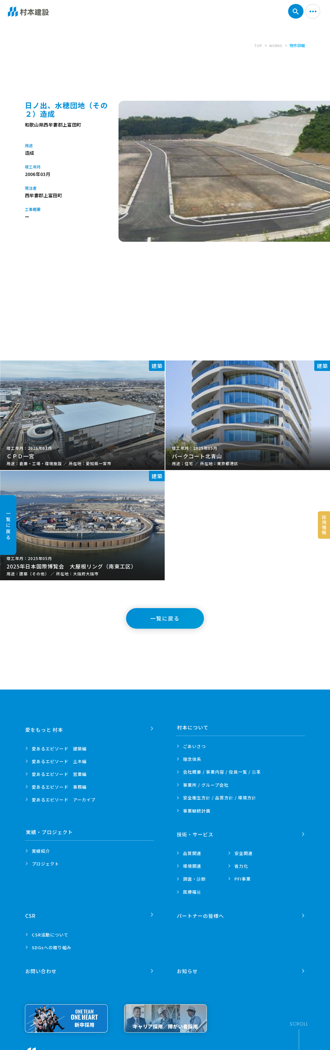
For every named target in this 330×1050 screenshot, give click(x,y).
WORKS (275, 45)
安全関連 (243, 851)
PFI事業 (242, 876)
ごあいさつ (194, 746)
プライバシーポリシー (109, 1047)
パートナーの (200, 911)
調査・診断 (194, 876)
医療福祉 (192, 889)
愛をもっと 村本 (45, 727)
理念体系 (192, 759)
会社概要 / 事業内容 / (222, 772)
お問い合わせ (41, 964)
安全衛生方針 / (219, 798)
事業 (197, 811)
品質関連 (192, 851)
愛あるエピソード (59, 746)
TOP (256, 45)
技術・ (195, 832)
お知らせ (187, 964)
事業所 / (206, 785)
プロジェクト (45, 864)
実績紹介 (41, 851)
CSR (31, 911)
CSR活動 (50, 930)
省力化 (241, 864)
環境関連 (192, 864)
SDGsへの (51, 943)
